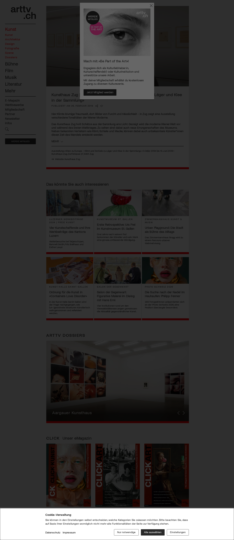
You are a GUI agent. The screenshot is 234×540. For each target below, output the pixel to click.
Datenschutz (52, 532)
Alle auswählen (152, 532)
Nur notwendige (126, 532)
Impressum (69, 532)
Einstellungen (178, 532)
